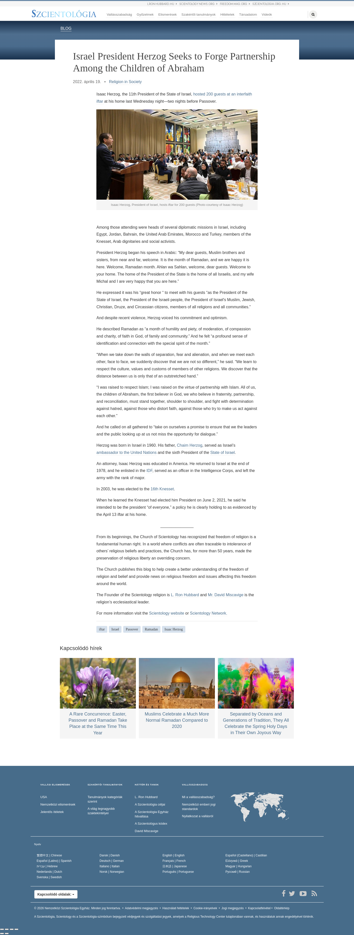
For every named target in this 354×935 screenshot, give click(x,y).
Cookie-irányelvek (205, 908)
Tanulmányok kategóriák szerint (105, 799)
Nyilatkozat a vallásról (197, 816)
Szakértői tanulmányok (198, 14)
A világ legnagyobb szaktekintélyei (101, 811)
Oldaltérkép (281, 908)
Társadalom (248, 14)
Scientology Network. (208, 613)
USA (43, 797)
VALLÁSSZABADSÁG (195, 785)
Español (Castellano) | (246, 855)
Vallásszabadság (119, 14)
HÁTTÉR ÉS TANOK (147, 785)
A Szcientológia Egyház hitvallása (152, 814)
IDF (149, 470)
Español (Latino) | (54, 861)
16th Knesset (162, 489)
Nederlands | (49, 871)
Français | (174, 861)
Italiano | (110, 866)
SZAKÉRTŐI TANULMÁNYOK (105, 785)
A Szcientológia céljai (150, 804)
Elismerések (167, 14)
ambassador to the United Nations (126, 452)
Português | (178, 871)
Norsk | (112, 871)
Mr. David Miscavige (225, 595)
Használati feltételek (175, 908)
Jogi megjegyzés (233, 908)
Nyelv (37, 844)
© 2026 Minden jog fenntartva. (77, 908)
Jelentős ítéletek (52, 812)
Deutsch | (112, 861)
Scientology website (166, 613)
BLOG (66, 28)
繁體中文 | (49, 855)
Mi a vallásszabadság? (198, 797)
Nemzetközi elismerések (58, 804)
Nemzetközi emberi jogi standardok (199, 807)
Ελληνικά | (237, 861)
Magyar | (239, 866)
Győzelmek (145, 14)
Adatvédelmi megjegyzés (141, 908)
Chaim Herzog (189, 445)
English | (173, 855)
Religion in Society (125, 82)
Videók (267, 14)
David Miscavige (146, 831)
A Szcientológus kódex (151, 823)
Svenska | (49, 877)
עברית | (47, 866)
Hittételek (227, 14)
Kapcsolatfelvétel (259, 908)
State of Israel (222, 452)
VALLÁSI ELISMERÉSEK (55, 785)
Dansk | (110, 855)
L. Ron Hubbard (185, 595)
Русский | (238, 871)
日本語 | (174, 866)
